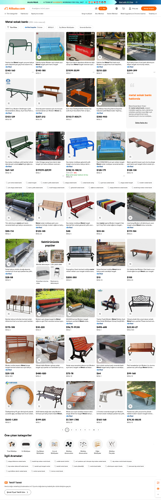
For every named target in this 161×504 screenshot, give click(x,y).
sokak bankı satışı (87, 183)
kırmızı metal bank (56, 471)
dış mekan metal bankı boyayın (121, 461)
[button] (96, 8)
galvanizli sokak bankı (76, 188)
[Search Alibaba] (62, 8)
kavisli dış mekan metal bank (142, 188)
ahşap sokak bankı (70, 183)
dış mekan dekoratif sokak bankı (17, 466)
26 (94, 430)
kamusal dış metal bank (135, 466)
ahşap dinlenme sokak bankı (117, 188)
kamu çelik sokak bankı (34, 188)
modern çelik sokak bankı (50, 183)
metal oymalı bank (38, 471)
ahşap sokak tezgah (125, 183)
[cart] (124, 9)
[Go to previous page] (63, 430)
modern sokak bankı (144, 183)
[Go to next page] (98, 430)
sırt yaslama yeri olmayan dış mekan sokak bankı (89, 461)
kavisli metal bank (61, 466)
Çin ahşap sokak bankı (14, 188)
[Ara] (102, 8)
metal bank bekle (94, 466)
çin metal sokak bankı (14, 183)
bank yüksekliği (78, 466)
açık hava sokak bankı (106, 183)
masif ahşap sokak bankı (55, 188)
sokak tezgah (31, 183)
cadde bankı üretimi (61, 461)
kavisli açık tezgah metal (41, 466)
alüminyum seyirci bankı (113, 466)
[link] (158, 483)
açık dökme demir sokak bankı (16, 471)
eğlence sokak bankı (96, 188)
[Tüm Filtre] (12, 27)
